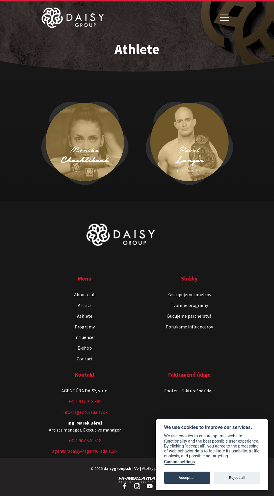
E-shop (85, 348)
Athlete (84, 316)
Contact (85, 359)
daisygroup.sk (117, 468)
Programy (85, 327)
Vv (136, 468)
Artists (85, 305)
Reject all (237, 477)
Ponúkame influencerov (189, 327)
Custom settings (179, 461)
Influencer (84, 337)
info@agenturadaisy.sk (85, 412)
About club (85, 294)
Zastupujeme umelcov (189, 294)
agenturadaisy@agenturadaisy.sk (84, 451)
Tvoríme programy (189, 305)
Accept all (187, 477)
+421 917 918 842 (84, 401)
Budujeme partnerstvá (189, 316)
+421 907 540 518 (84, 440)
